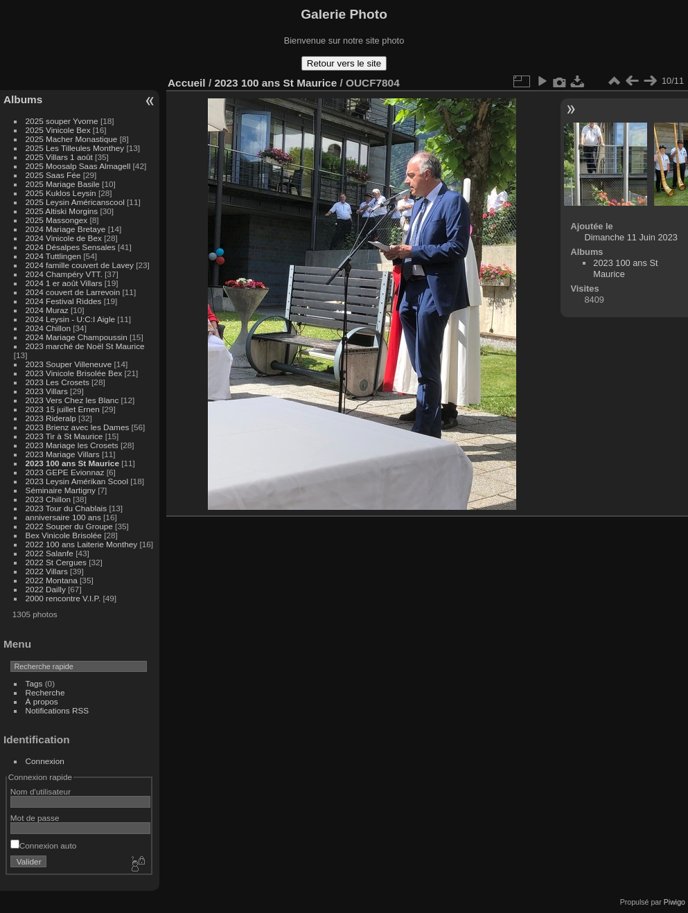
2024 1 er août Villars (64, 282)
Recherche (45, 692)
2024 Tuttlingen (53, 255)
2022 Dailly (47, 589)
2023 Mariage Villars (63, 454)
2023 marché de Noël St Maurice (85, 346)
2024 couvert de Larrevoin (73, 291)
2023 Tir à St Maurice (64, 436)
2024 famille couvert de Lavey (80, 264)
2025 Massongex (57, 219)
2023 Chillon (48, 499)
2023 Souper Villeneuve (69, 364)
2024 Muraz (47, 309)
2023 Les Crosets (59, 382)
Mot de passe (35, 817)
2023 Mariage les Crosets (72, 445)
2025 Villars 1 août (59, 156)
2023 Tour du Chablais (66, 508)
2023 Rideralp (51, 418)
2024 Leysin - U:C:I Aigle (71, 318)
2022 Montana (52, 580)
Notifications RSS (57, 710)
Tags (34, 683)
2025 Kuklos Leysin (61, 192)
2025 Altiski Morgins (62, 210)
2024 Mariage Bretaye (66, 228)
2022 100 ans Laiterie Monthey (82, 544)
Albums (22, 99)
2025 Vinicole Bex (58, 129)
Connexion (45, 760)
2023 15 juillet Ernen (63, 409)
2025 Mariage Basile (63, 183)
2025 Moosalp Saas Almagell (79, 165)
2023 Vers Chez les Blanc (72, 400)
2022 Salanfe (49, 553)
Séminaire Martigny (61, 490)
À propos (42, 701)
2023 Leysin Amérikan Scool (77, 481)
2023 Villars (47, 391)
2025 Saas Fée (54, 174)
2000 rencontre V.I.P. (63, 598)
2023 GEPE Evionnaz (65, 472)
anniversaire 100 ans (63, 517)
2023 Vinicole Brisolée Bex (74, 373)
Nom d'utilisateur (40, 791)
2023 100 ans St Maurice (72, 463)
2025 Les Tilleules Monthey (75, 147)
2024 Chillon (48, 328)
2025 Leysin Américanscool (75, 201)
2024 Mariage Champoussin (76, 337)
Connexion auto (43, 845)
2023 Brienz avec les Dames (78, 427)
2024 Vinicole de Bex (64, 237)
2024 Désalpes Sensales (71, 246)
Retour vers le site (344, 63)
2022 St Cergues (56, 562)
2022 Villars (47, 571)
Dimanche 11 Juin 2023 (631, 237)
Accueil (187, 83)
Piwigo (674, 902)
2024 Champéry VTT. (64, 273)
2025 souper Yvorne (62, 120)
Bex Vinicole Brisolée (64, 535)
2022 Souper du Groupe (69, 526)
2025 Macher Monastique (72, 138)
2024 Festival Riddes (64, 300)
